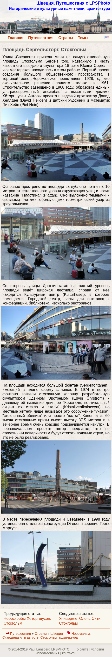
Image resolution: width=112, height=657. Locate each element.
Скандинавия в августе (20, 637)
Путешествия (40, 38)
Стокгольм (48, 637)
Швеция (57, 634)
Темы (83, 38)
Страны (65, 38)
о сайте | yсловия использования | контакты (70, 651)
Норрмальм (81, 634)
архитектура (68, 637)
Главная (15, 38)
